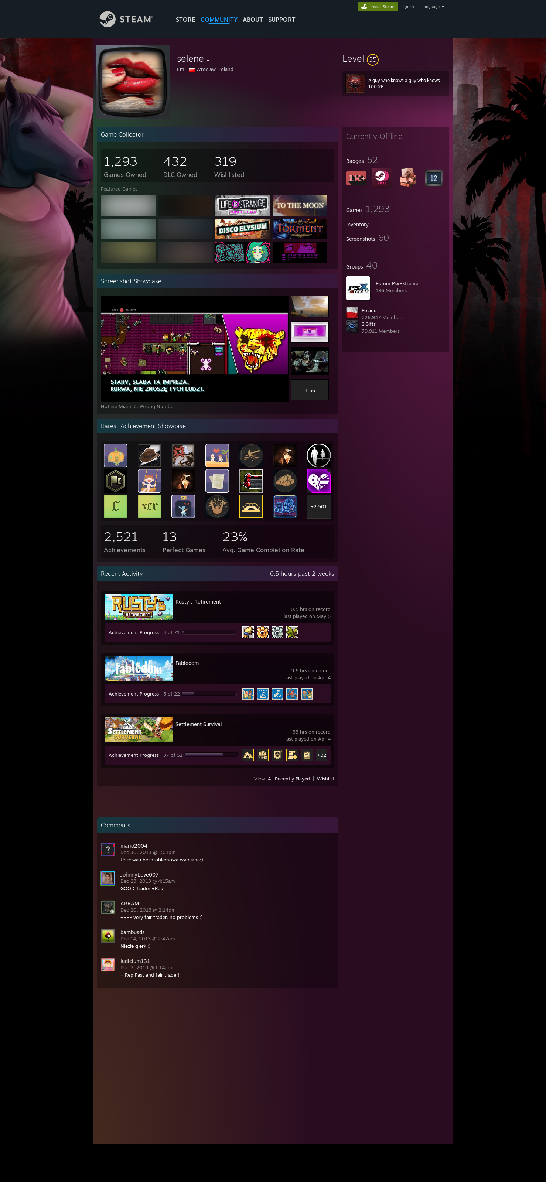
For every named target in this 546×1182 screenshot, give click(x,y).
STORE (185, 19)
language (431, 6)
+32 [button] (321, 755)
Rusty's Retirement (198, 601)
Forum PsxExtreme (397, 283)
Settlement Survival (198, 724)
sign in (408, 6)
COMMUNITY (219, 19)
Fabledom (187, 663)
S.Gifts (369, 324)
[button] (395, 58)
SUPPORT (282, 19)
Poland (369, 310)
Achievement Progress (134, 632)
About (253, 19)
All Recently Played (289, 779)
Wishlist (325, 779)
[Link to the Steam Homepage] (131, 25)
